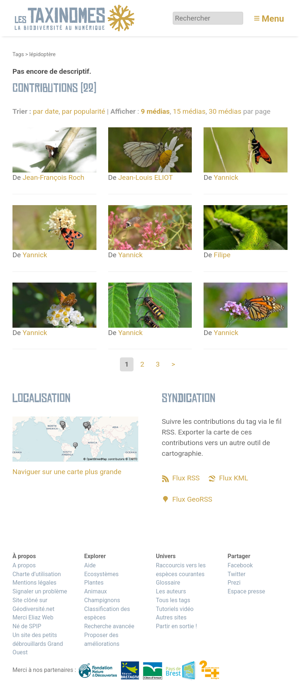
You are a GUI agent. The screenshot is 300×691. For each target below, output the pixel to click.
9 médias (155, 111)
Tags (18, 54)
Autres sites (171, 617)
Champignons (102, 600)
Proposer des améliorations (101, 639)
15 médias (189, 111)
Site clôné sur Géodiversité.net (33, 604)
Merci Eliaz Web (33, 617)
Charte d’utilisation (36, 574)
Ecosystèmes (101, 574)
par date (46, 111)
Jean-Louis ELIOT (145, 177)
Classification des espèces (107, 613)
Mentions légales (34, 582)
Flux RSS (186, 478)
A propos (24, 565)
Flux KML (233, 478)
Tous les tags (173, 600)
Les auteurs (171, 591)
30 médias (225, 111)
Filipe (222, 255)
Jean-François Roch (53, 177)
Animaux (95, 591)
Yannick (226, 177)
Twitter (236, 574)
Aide (90, 565)
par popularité (83, 111)
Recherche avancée (109, 626)
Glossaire (168, 582)
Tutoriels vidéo (175, 608)
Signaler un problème (39, 591)
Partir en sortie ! (176, 626)
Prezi (233, 582)
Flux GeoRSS (192, 499)
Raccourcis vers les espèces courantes (181, 570)
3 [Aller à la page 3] (158, 364)
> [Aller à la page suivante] (173, 364)
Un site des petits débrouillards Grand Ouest (37, 644)
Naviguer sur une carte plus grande (66, 472)
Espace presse (246, 591)
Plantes (93, 582)
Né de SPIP (26, 626)
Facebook (240, 565)
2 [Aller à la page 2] (142, 364)
